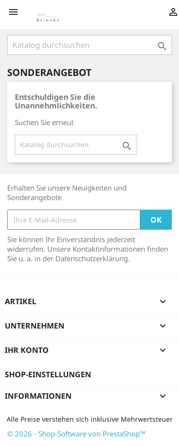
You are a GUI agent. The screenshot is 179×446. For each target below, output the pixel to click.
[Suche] (89, 45)
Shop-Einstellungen (48, 374)
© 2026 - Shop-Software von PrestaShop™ (76, 433)
